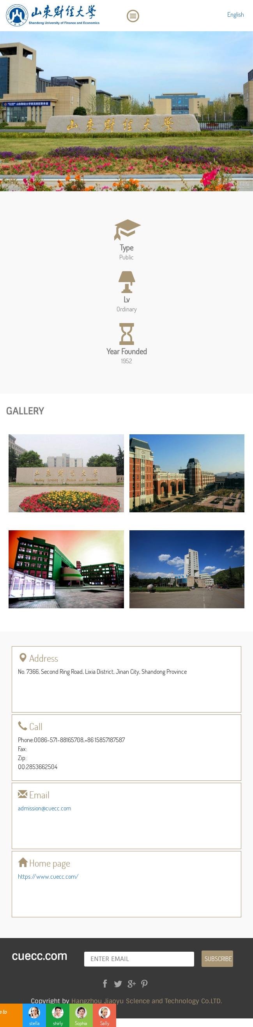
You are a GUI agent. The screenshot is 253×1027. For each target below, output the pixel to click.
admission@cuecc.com (44, 808)
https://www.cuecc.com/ (48, 876)
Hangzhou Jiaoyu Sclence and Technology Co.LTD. (146, 1001)
